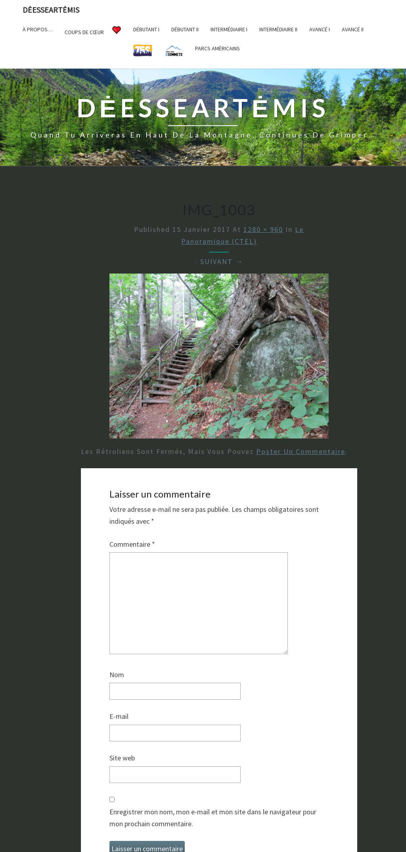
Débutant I (146, 29)
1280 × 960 (263, 229)
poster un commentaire (300, 451)
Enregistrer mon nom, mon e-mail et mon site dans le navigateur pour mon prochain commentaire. (212, 818)
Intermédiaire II (278, 29)
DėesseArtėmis (51, 10)
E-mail (118, 716)
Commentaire (132, 544)
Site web (122, 757)
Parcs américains (217, 48)
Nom (116, 674)
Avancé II (353, 29)
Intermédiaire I (229, 29)
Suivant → (221, 261)
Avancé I (319, 29)
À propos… (38, 29)
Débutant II (185, 29)
